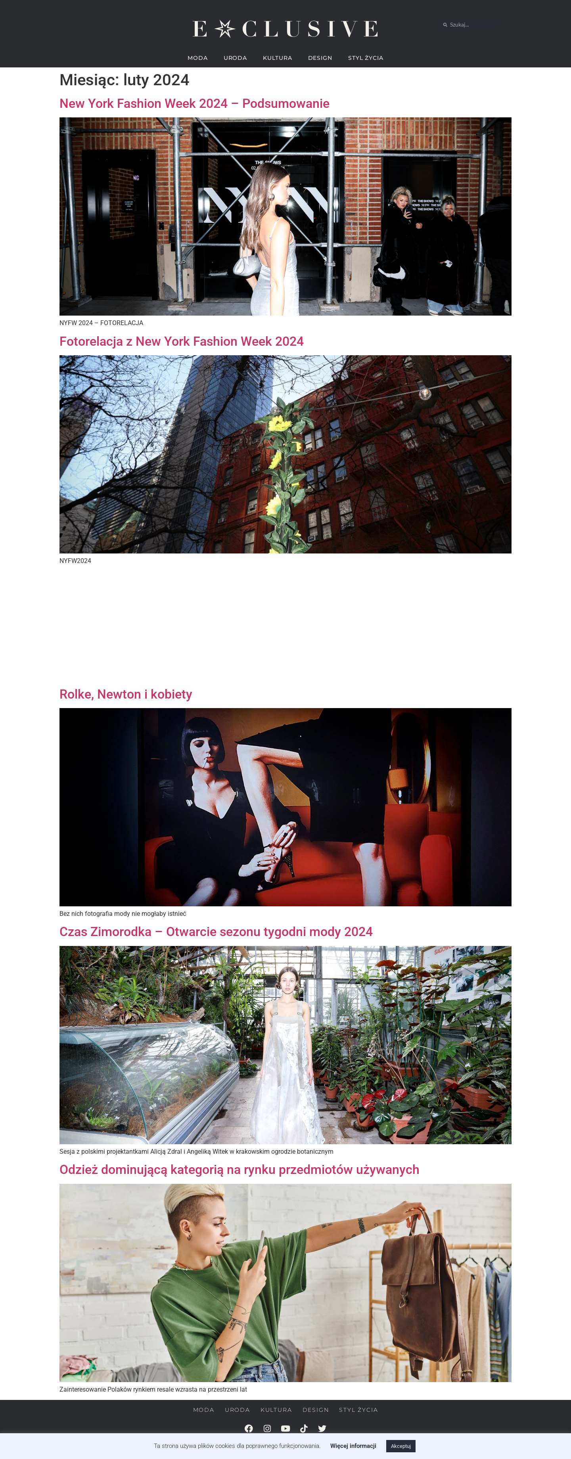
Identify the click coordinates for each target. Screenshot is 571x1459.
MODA (198, 57)
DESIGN (320, 57)
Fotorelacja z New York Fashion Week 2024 (181, 341)
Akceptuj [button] (401, 1446)
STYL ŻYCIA (365, 57)
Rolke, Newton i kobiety (125, 694)
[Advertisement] (285, 627)
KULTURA (277, 57)
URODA (235, 57)
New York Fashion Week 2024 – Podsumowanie (194, 103)
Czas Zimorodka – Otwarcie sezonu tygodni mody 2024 (216, 931)
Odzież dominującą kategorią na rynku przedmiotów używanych (239, 1169)
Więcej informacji (353, 1445)
